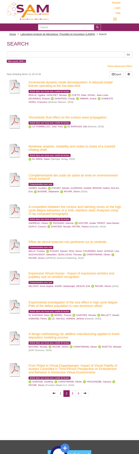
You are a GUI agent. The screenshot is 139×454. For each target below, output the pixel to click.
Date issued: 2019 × (16, 61)
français (116, 2)
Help (118, 13)
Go (128, 54)
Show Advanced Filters (119, 66)
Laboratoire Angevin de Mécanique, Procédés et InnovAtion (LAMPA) (57, 34)
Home (12, 34)
